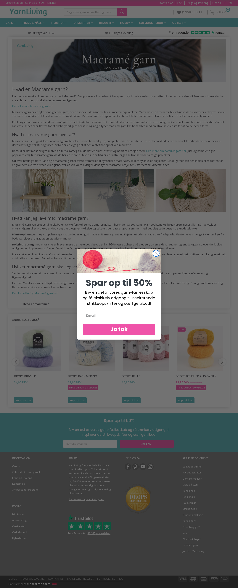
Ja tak (119, 329)
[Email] (119, 315)
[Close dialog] (156, 253)
